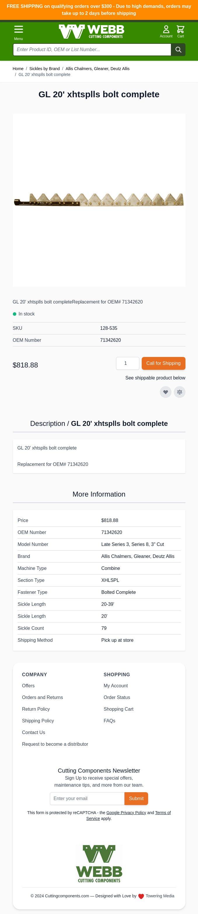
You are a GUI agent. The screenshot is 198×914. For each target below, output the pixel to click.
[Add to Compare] (179, 392)
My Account (116, 685)
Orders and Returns (42, 697)
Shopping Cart (119, 709)
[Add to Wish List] (165, 392)
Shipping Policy (38, 720)
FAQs (109, 720)
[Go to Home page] (91, 32)
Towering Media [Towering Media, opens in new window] (160, 896)
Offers (28, 685)
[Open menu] (18, 32)
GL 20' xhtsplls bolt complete (44, 74)
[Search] (178, 49)
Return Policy (36, 709)
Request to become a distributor (55, 744)
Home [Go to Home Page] (18, 68)
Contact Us (33, 732)
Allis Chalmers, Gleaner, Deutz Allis (97, 68)
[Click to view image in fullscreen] (99, 200)
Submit (136, 798)
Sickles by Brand (44, 68)
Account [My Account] (166, 31)
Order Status (117, 697)
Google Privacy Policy (126, 812)
